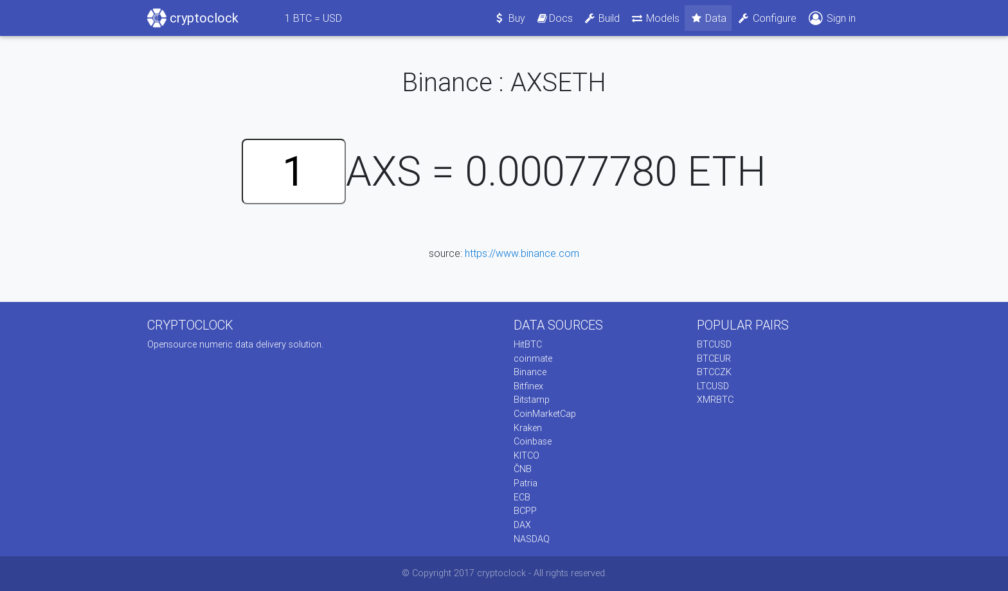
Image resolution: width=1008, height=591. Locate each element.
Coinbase (533, 441)
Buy (509, 18)
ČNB (523, 469)
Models (655, 18)
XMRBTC (715, 399)
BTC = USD (313, 18)
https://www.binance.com (522, 253)
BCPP (525, 510)
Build (601, 18)
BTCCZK (714, 372)
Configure (767, 18)
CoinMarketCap (545, 413)
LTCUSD (713, 386)
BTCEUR (714, 358)
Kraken (528, 428)
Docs (554, 18)
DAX (522, 525)
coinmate (533, 358)
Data (708, 18)
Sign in (831, 18)
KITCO (526, 455)
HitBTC (528, 344)
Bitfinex (528, 386)
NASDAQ (532, 539)
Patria (525, 483)
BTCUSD (714, 344)
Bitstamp (532, 399)
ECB (522, 497)
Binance (530, 372)
